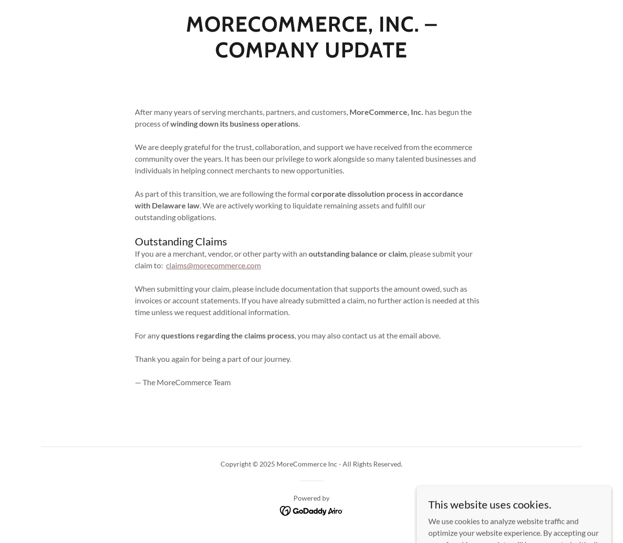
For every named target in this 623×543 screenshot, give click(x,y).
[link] (311, 54)
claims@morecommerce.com (213, 265)
